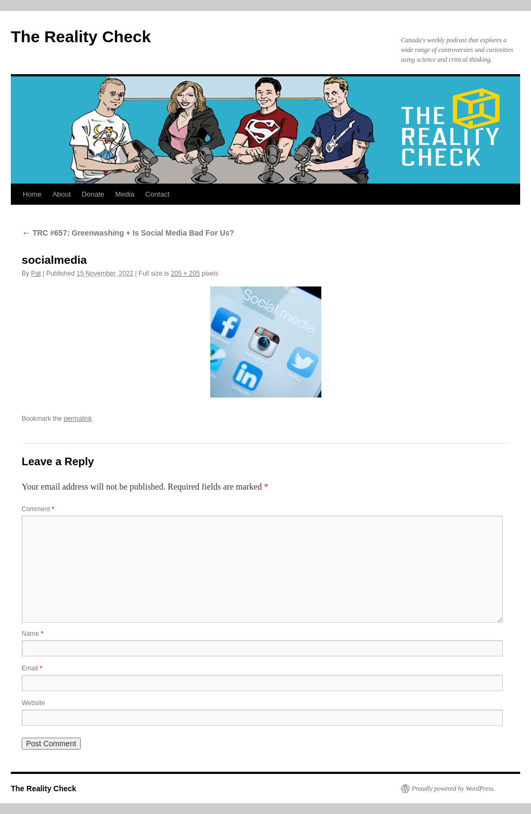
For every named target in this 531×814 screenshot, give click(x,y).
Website (33, 703)
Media (124, 194)
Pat (36, 273)
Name (32, 633)
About (62, 194)
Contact (157, 194)
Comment (38, 509)
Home (32, 194)
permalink (77, 418)
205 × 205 (185, 273)
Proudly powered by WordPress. (453, 788)
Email (32, 668)
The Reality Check (81, 36)
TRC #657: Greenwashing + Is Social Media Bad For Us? (128, 233)
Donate (93, 194)
